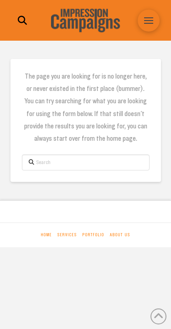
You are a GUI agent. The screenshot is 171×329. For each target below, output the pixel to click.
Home (46, 235)
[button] (22, 21)
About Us (120, 235)
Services (67, 235)
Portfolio (93, 235)
